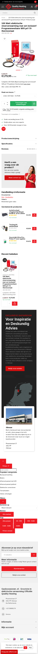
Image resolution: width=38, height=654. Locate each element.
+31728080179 (11, 608)
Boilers (2, 478)
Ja (25, 648)
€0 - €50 (19, 521)
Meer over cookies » (19, 650)
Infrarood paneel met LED (8, 481)
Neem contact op (15, 178)
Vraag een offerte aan (9, 652)
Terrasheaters (4, 491)
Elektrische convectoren (8, 487)
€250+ (18, 526)
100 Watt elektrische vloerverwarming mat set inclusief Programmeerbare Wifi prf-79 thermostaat (10, 282)
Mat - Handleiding (7, 197)
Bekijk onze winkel (19, 575)
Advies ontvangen (6, 494)
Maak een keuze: (8, 92)
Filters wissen (7, 531)
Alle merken (7, 514)
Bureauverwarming (6, 475)
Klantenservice (19, 569)
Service (8, 614)
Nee (30, 648)
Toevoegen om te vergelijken (10, 114)
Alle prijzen (7, 521)
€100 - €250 (7, 526)
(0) (11, 33)
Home (3, 18)
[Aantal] (9, 304)
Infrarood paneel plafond (8, 484)
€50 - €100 (31, 521)
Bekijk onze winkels (15, 369)
